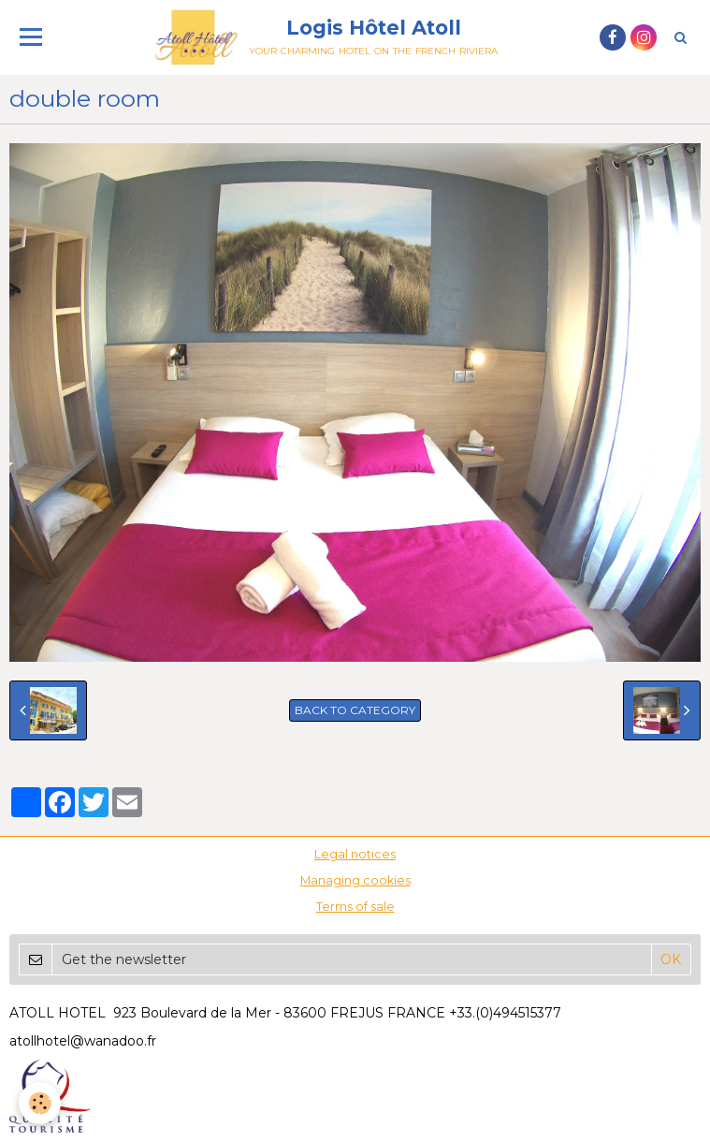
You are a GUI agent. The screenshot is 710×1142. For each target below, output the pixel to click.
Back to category (355, 710)
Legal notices (355, 854)
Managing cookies (355, 880)
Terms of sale (355, 907)
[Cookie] (40, 1103)
